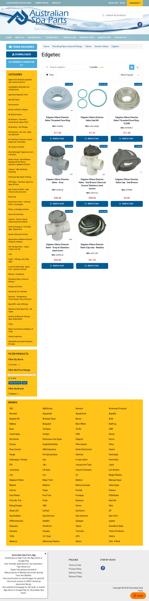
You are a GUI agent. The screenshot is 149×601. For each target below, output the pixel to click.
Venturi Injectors (15, 337)
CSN (78, 434)
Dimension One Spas (52, 439)
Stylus (78, 526)
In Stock (15, 365)
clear (24, 383)
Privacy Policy (75, 569)
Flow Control (15, 449)
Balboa (12, 424)
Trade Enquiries (21, 46)
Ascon (78, 419)
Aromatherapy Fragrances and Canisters (20, 153)
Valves (88, 46)
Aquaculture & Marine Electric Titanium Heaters (20, 240)
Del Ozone (14, 439)
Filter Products (18, 354)
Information (35, 37)
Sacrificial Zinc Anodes (17, 292)
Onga (45, 490)
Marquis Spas (115, 480)
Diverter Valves (101, 46)
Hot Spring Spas (50, 454)
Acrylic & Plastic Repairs (18, 110)
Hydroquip (113, 454)
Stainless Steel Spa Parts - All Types (20, 310)
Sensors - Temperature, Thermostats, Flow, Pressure (19, 298)
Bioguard (47, 424)
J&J (44, 465)
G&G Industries (49, 449)
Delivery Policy (75, 573)
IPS (11, 465)
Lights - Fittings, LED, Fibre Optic (18, 260)
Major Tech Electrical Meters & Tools (20, 330)
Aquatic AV (14, 419)
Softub (46, 510)
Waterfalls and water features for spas (20, 342)
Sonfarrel (80, 510)
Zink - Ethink (114, 541)
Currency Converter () (21, 63)
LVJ (44, 475)
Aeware (79, 408)
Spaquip (79, 521)
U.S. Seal (47, 536)
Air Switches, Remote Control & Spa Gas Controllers (20, 141)
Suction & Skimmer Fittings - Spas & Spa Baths (19, 318)
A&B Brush (48, 408)
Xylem (78, 541)
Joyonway (14, 470)
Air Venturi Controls (16, 147)
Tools (10, 324)
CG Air (78, 429)
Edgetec (14, 394)
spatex (112, 521)
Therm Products (116, 531)
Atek (111, 419)
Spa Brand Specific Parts (18, 95)
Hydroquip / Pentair (18, 459)
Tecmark (80, 531)
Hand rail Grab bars (16, 214)
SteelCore (47, 526)
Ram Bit (112, 500)
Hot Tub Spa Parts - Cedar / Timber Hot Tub (19, 248)
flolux (111, 444)
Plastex (112, 490)
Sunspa (46, 531)
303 (11, 408)
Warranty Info (86, 37)
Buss (11, 429)
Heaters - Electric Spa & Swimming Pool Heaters (18, 220)
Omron (12, 490)
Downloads (52, 37)
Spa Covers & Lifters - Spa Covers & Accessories (18, 190)
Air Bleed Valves (15, 115)
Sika (111, 505)
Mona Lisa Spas (83, 485)
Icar (44, 459)
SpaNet (46, 521)
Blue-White (81, 424)
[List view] (137, 67)
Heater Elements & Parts (18, 234)
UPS (78, 536)
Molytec (46, 485)
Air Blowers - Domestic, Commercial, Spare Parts (18, 121)
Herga (12, 454)
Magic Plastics (115, 475)
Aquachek (47, 413)
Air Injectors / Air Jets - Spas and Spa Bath (19, 133)
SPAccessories (16, 521)
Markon (79, 480)
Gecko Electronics (84, 449)
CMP (111, 429)
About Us (19, 37)
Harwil (112, 449)
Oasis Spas (114, 485)
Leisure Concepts (84, 470)
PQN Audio (114, 495)
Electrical (12, 197)
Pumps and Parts (15, 287)
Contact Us (120, 37)
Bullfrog (112, 424)
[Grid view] (131, 67)
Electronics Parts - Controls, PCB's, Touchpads (19, 203)
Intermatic (113, 459)
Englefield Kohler (50, 444)
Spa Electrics (48, 516)
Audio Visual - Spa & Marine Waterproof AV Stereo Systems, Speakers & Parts (19, 162)
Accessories (13, 105)
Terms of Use (69, 37)
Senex (78, 505)
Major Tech (48, 480)
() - (117, 3)
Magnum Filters (16, 480)
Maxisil (12, 485)
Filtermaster (81, 444)
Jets (10, 254)
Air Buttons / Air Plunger (18, 127)
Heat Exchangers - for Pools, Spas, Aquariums (19, 228)
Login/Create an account (18, 3)
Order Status (41, 3)
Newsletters (104, 37)
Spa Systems (82, 516)
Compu (46, 434)
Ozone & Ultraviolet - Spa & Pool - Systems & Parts (19, 268)
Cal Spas (47, 429)
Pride (45, 500)
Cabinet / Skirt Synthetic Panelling (18, 170)
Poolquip (80, 495)
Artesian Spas (49, 419)
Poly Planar (14, 495)
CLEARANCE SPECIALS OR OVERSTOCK (18, 88)
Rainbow (80, 500)
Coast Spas (14, 434)
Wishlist (56, 3)
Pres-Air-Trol (15, 500)
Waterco (13, 541)
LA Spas (46, 470)
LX (77, 475)
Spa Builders (15, 516)
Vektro (112, 536)
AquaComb (81, 413)
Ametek (13, 413)
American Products (118, 408)
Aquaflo (112, 413)
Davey (112, 434)
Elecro (112, 439)
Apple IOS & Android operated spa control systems (20, 81)
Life (11, 475)
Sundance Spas (116, 526)
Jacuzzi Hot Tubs (84, 465)
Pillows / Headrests (16, 274)
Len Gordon (114, 470)
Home (8, 37)
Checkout (135, 3)
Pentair (79, 490)
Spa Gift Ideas (13, 100)
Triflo (11, 536)
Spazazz (13, 526)
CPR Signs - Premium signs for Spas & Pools (20, 183)
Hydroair (79, 454)
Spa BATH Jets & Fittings (18, 304)
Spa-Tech (113, 516)
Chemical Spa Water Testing (19, 177)
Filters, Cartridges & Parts (18, 209)
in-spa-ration (81, 459)
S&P (45, 505)
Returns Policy (75, 576)
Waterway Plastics (51, 541)
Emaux (12, 444)
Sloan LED (14, 510)
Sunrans (13, 531)
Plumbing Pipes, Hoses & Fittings (18, 280)
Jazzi (111, 465)
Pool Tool (47, 495)
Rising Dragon (15, 505)
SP (110, 510)
